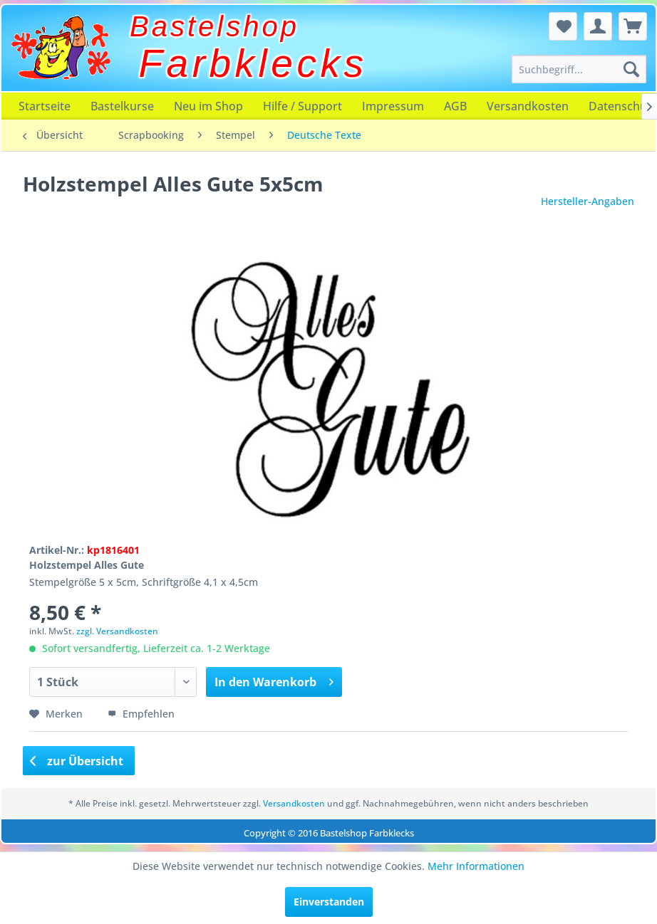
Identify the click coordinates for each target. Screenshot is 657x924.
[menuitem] (579, 69)
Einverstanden (329, 901)
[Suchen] (631, 69)
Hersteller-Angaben (587, 201)
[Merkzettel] (563, 26)
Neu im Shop (208, 106)
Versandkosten (528, 106)
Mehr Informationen (476, 866)
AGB (455, 106)
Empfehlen (141, 713)
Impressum (393, 106)
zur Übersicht (77, 761)
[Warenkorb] (633, 26)
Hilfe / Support (302, 106)
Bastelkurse (122, 106)
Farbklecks (253, 63)
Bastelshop (214, 26)
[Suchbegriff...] (579, 69)
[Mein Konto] (598, 26)
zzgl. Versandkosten (117, 631)
